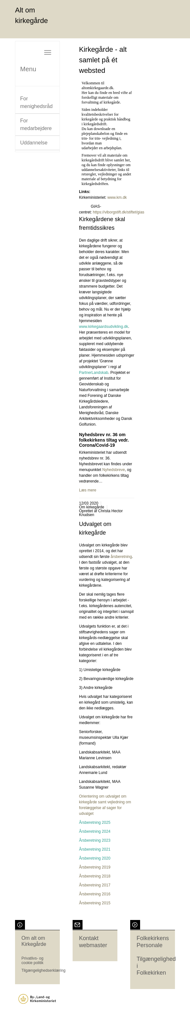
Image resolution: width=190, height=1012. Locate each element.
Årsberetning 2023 (94, 840)
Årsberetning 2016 (94, 894)
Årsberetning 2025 (94, 822)
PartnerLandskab (93, 372)
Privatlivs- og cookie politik (32, 960)
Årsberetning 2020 (94, 858)
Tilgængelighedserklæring (43, 970)
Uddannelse (33, 142)
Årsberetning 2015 (94, 903)
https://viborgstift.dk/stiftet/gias (119, 212)
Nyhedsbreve (113, 469)
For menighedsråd (36, 102)
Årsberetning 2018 (94, 876)
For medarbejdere (36, 124)
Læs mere (87, 490)
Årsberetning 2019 (94, 867)
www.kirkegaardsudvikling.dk (103, 326)
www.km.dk (117, 197)
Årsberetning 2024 (94, 831)
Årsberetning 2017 (94, 885)
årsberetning (121, 556)
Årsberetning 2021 (94, 849)
